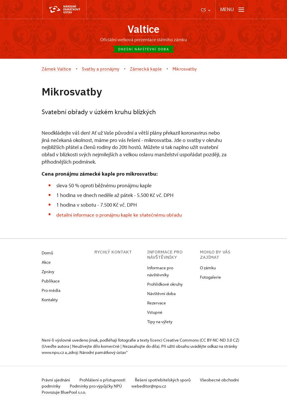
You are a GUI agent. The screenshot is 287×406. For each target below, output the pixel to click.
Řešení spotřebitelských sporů (165, 380)
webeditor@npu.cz (169, 386)
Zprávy (48, 272)
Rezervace (156, 303)
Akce (46, 262)
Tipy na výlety (159, 322)
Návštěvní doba (161, 294)
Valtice (143, 29)
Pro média (51, 290)
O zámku (208, 268)
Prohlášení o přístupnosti (103, 380)
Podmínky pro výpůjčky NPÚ (115, 386)
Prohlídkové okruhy (165, 284)
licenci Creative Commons (174, 340)
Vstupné (154, 312)
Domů (47, 253)
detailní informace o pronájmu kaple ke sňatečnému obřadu (122, 214)
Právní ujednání (56, 380)
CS (205, 10)
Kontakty (50, 300)
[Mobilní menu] (232, 9)
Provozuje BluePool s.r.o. (64, 392)
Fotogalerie (210, 277)
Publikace (51, 281)
